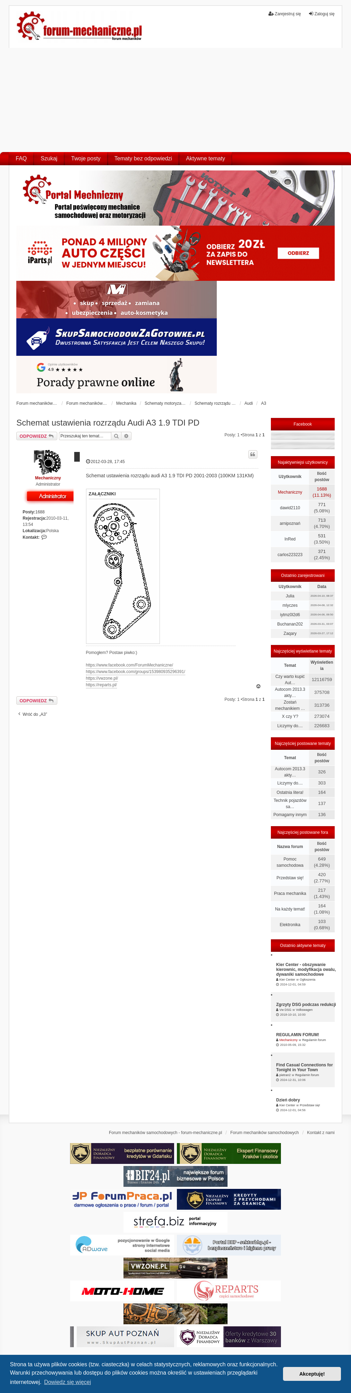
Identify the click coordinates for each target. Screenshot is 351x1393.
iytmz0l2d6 (290, 614)
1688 (40, 512)
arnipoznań (290, 523)
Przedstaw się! (289, 877)
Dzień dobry (288, 1100)
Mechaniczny (48, 478)
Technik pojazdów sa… (290, 803)
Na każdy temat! (290, 909)
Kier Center (288, 979)
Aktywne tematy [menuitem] (205, 158)
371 (322, 551)
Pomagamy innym (290, 814)
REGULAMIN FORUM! (297, 1034)
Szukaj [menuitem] (49, 158)
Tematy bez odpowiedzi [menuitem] (143, 158)
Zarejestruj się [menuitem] (284, 13)
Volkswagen (304, 1010)
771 (322, 504)
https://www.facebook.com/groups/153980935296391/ (135, 671)
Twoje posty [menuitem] (85, 158)
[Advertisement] (175, 100)
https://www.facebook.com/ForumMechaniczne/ (129, 665)
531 (322, 535)
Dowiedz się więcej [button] (67, 1382)
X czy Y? (290, 716)
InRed (290, 539)
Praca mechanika (290, 893)
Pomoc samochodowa (290, 862)
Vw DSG (286, 1010)
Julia (290, 596)
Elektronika (290, 924)
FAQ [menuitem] (21, 158)
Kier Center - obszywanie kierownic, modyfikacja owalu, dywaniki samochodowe (306, 969)
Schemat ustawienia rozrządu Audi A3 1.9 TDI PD (107, 422)
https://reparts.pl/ (101, 684)
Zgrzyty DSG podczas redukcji (306, 1004)
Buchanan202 (290, 624)
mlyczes (290, 605)
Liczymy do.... (290, 725)
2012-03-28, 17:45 (105, 461)
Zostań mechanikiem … (290, 705)
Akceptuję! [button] (312, 1374)
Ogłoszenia (307, 979)
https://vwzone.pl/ (102, 678)
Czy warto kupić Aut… (290, 679)
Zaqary (290, 633)
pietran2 (285, 1075)
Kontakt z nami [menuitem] (320, 1132)
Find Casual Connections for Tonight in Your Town (304, 1067)
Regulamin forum (314, 1040)
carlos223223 (289, 554)
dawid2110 (290, 507)
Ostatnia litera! (290, 792)
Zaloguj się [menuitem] (321, 13)
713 (322, 520)
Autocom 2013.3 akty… (290, 692)
